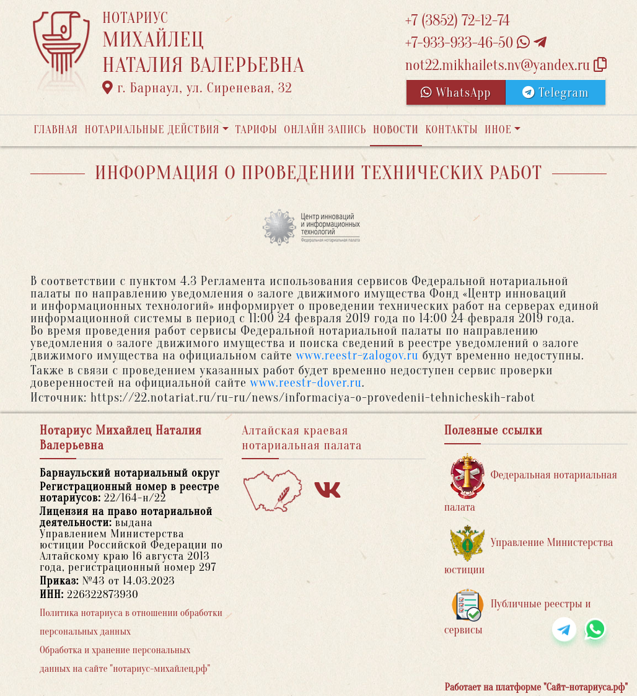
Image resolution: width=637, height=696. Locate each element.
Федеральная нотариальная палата (530, 483)
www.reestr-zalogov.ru (357, 355)
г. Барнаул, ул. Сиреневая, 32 (197, 88)
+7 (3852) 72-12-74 (457, 20)
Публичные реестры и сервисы (517, 612)
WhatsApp (456, 93)
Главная (55, 129)
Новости (396, 129)
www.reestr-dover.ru (306, 383)
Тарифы (256, 129)
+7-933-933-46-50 (476, 43)
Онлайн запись (325, 129)
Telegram (555, 93)
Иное (498, 129)
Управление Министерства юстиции (528, 550)
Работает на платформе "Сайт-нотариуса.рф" (536, 687)
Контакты (451, 129)
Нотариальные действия (151, 129)
